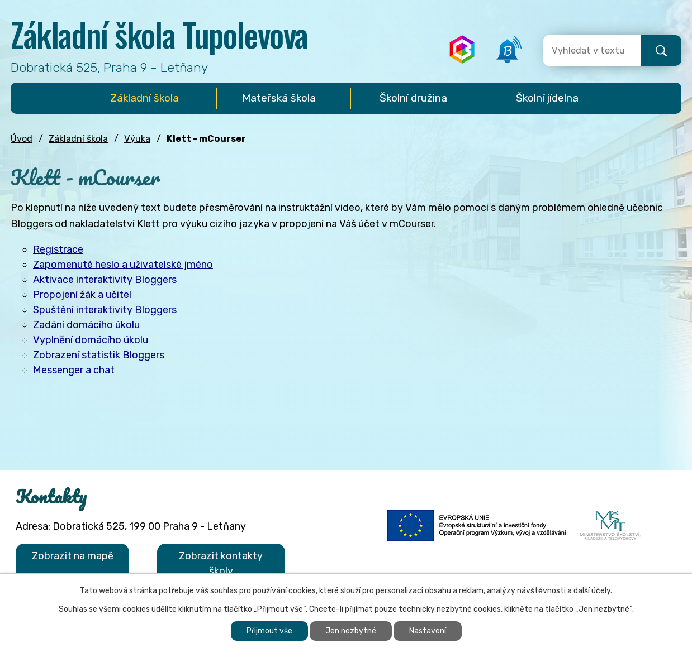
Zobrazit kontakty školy (221, 563)
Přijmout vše (269, 631)
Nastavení (427, 631)
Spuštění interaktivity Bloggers (105, 310)
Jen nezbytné (350, 631)
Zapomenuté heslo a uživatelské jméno (123, 264)
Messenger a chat (74, 370)
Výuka (137, 138)
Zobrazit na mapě (72, 556)
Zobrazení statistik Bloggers (98, 355)
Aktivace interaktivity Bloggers (105, 279)
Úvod (21, 138)
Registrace (58, 249)
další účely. (592, 591)
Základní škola (78, 138)
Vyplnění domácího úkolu (90, 340)
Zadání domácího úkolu (86, 325)
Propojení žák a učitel (82, 295)
